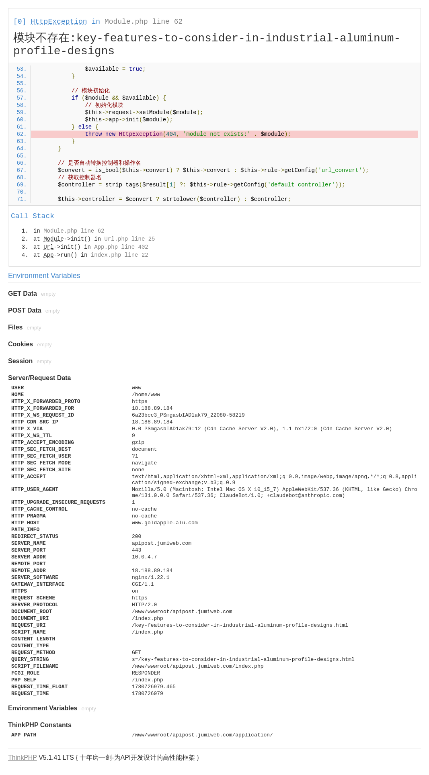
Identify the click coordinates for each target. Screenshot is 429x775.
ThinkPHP (22, 757)
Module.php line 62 (144, 22)
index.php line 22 (119, 255)
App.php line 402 (121, 247)
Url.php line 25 (129, 239)
